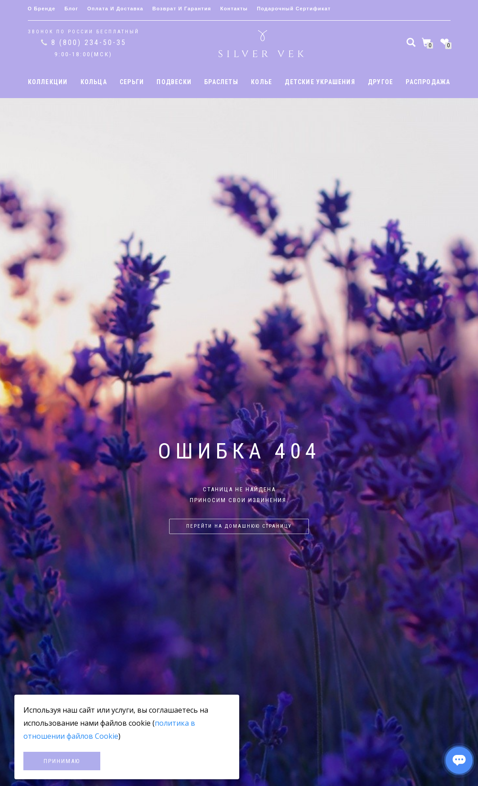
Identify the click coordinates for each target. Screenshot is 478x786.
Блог (71, 8)
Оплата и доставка (115, 8)
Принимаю (62, 761)
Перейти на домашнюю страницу (239, 526)
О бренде (42, 8)
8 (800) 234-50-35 (88, 42)
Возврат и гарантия (181, 8)
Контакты (234, 8)
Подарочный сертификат (294, 8)
